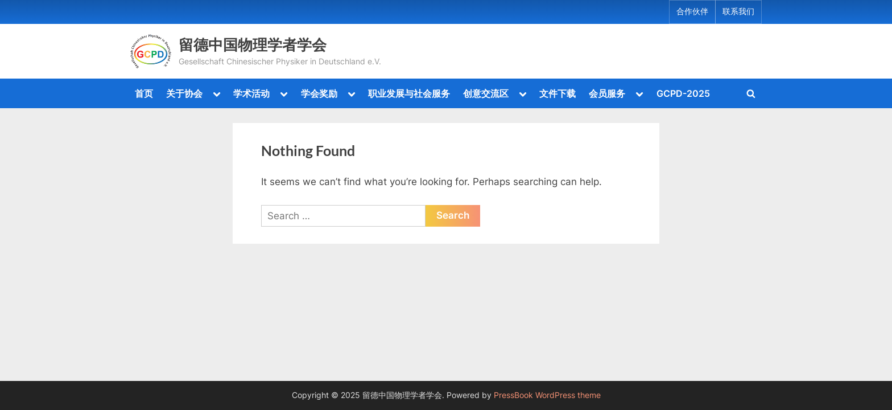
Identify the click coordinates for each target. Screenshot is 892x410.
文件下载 (557, 93)
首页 (144, 93)
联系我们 (738, 11)
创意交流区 (486, 93)
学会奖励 (319, 93)
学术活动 (251, 93)
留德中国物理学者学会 (253, 44)
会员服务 (607, 93)
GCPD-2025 (683, 93)
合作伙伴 (692, 11)
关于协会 (184, 93)
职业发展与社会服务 (409, 93)
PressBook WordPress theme (547, 395)
